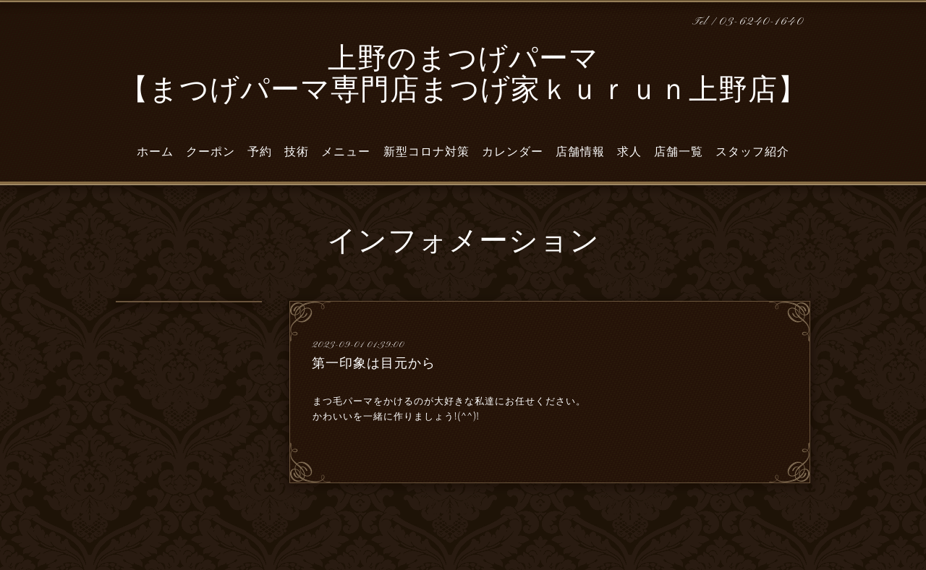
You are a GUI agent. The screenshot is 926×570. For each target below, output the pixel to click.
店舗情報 (580, 152)
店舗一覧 (678, 152)
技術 (296, 152)
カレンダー (512, 152)
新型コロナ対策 (426, 152)
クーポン (210, 152)
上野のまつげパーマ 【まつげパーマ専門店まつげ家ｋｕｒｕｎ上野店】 (463, 76)
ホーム (155, 152)
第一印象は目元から (374, 363)
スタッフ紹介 (752, 152)
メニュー (345, 152)
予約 (259, 152)
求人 (629, 152)
